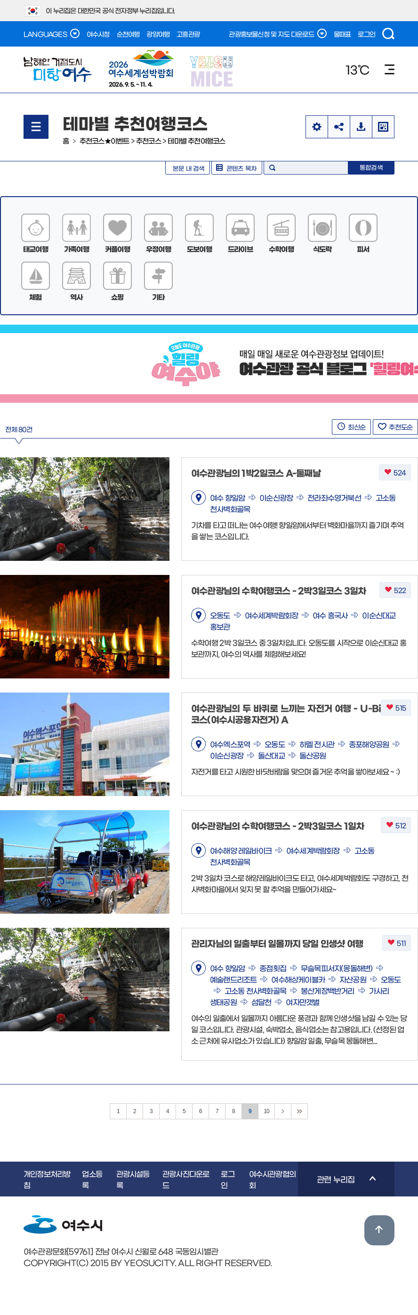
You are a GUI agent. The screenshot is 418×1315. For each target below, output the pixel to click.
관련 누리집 (337, 1185)
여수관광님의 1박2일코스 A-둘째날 (256, 472)
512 (396, 825)
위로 (379, 1230)
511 (396, 943)
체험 (35, 296)
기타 (158, 296)
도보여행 (199, 248)
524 (395, 472)
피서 (363, 248)
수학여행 (281, 248)
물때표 (342, 34)
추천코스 (148, 140)
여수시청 (98, 34)
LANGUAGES (52, 33)
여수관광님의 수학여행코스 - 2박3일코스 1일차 (277, 825)
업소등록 (92, 1179)
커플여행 (117, 248)
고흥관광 (188, 34)
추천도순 (395, 426)
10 (266, 1111)
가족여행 (76, 248)
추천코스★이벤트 (104, 140)
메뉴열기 (36, 127)
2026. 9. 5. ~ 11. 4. (141, 68)
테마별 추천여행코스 (196, 140)
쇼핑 (117, 296)
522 (395, 590)
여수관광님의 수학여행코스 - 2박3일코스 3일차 (278, 590)
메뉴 (389, 69)
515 (396, 707)
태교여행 (35, 248)
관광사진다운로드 (185, 1179)
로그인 (366, 34)
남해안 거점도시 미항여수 (58, 69)
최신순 (351, 426)
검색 (388, 34)
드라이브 (240, 248)
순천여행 (128, 34)
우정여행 (158, 248)
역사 (76, 296)
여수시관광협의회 (272, 1179)
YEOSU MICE (212, 71)
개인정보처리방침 (47, 1179)
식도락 (322, 248)
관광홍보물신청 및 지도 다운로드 (277, 33)
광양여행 (157, 34)
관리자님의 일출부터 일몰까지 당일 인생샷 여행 (277, 943)
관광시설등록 (133, 1179)
